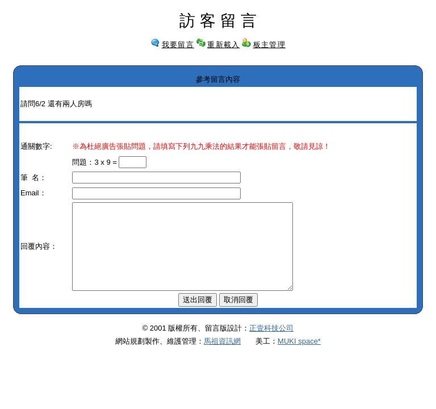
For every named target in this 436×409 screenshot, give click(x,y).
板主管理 (269, 44)
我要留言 (178, 44)
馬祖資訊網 (222, 358)
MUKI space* (299, 358)
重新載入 (223, 44)
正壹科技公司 (271, 345)
